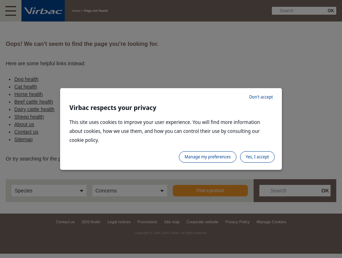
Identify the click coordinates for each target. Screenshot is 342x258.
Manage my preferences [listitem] (208, 157)
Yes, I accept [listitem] (257, 157)
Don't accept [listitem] (261, 97)
